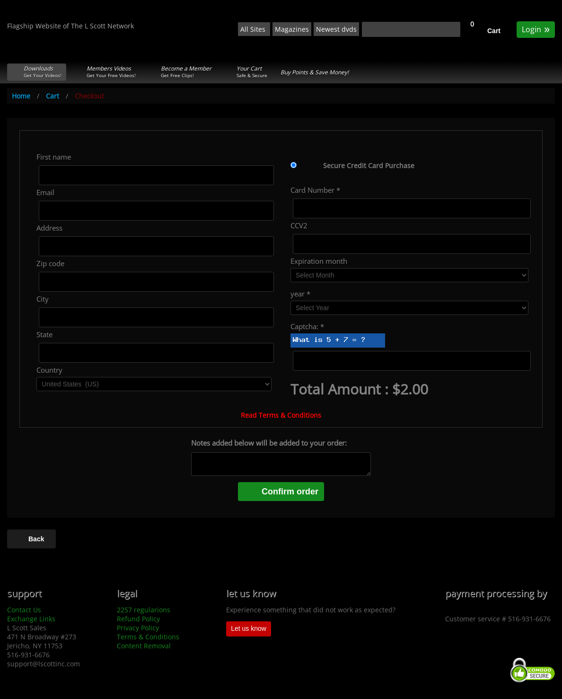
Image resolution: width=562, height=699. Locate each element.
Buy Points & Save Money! (315, 72)
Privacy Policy (138, 627)
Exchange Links (31, 618)
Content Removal (144, 645)
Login (536, 28)
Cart (494, 31)
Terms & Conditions (148, 636)
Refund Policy (138, 618)
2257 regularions (143, 609)
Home (21, 95)
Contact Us (24, 609)
